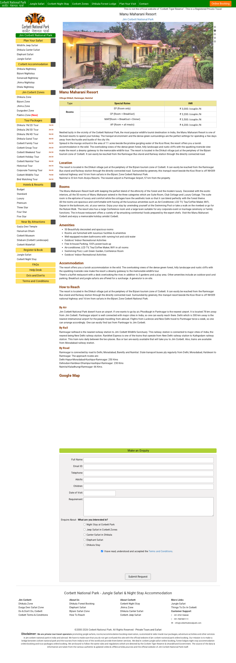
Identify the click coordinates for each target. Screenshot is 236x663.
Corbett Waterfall (26, 244)
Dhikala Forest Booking (81, 603)
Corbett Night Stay (27, 259)
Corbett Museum (26, 235)
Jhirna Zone (23, 106)
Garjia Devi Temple (27, 226)
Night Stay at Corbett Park (101, 524)
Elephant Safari (25, 54)
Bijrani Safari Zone (79, 611)
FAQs (35, 264)
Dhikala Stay (93, 545)
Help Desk (36, 269)
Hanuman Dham (26, 231)
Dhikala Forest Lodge (104, 3)
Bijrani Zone (23, 101)
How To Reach (77, 615)
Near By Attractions (33, 221)
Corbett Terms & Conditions (33, 615)
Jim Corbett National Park (35, 35)
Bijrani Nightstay (26, 73)
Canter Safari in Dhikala (99, 534)
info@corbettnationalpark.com (188, 623)
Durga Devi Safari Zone (31, 607)
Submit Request (138, 576)
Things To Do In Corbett (184, 607)
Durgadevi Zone (25, 110)
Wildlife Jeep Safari (27, 45)
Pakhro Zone (27, 115)
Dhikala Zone (24, 97)
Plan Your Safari (33, 40)
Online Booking (221, 3)
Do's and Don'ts (35, 275)
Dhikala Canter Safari (28, 49)
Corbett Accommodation (33, 64)
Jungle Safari (24, 58)
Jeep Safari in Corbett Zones (102, 529)
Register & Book (33, 249)
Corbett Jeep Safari (130, 615)
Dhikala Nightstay (26, 69)
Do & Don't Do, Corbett (30, 611)
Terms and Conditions (35, 281)
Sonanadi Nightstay (27, 78)
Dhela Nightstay (25, 87)
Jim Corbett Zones (33, 92)
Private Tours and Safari (148, 629)
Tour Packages (33, 120)
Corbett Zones (80, 3)
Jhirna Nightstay (26, 82)
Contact (143, 3)
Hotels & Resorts (33, 184)
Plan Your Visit (127, 3)
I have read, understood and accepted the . (138, 551)
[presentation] (138, 564)
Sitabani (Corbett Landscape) (32, 240)
